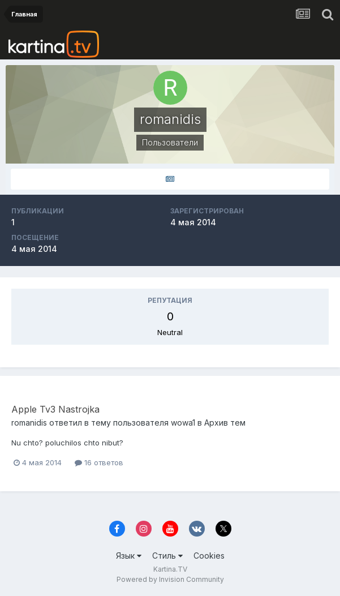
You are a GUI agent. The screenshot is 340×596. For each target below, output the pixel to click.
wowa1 (183, 422)
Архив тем (225, 422)
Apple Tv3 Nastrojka (55, 409)
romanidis (29, 422)
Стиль (167, 555)
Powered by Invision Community (170, 579)
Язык (128, 555)
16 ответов (99, 462)
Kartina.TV (170, 569)
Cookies (209, 555)
